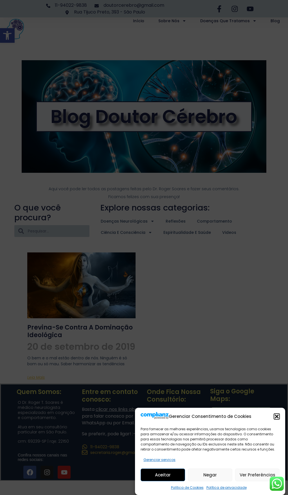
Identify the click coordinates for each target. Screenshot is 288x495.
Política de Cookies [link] (187, 487)
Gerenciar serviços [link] (159, 459)
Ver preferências (257, 475)
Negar (210, 475)
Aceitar (163, 475)
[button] (277, 416)
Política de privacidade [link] (226, 487)
